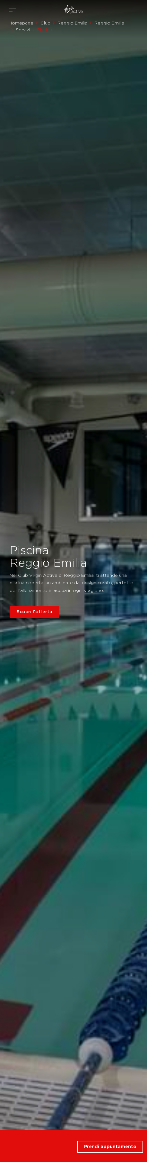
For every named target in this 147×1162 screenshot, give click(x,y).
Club (45, 22)
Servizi (23, 29)
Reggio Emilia (72, 22)
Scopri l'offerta (34, 611)
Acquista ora (130, 9)
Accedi (121, 10)
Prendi (110, 1146)
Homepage (21, 22)
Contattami (140, 9)
